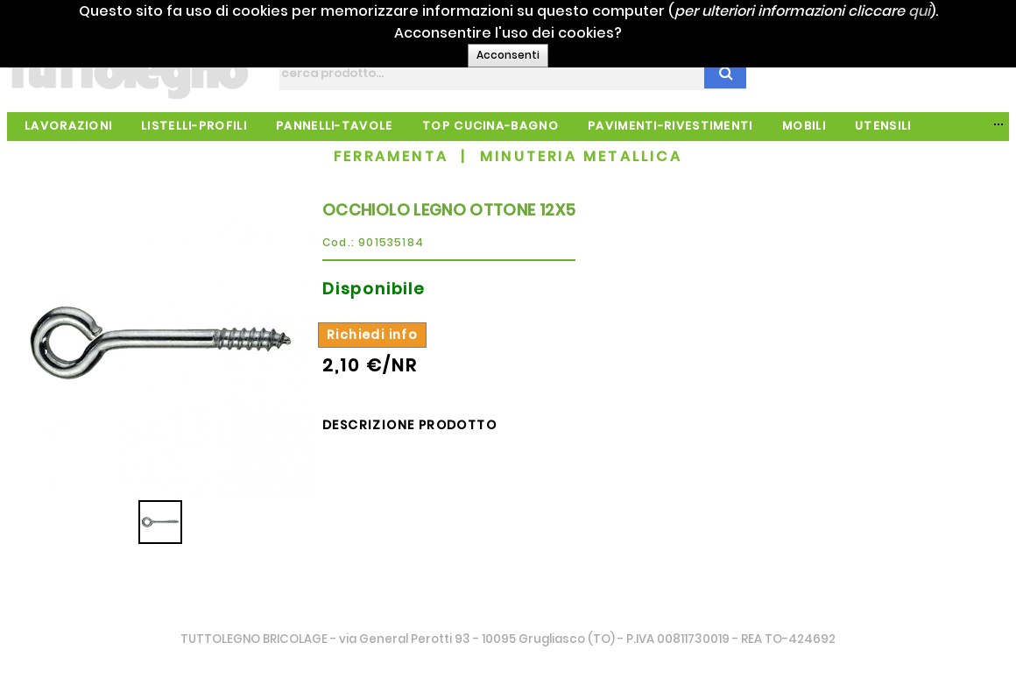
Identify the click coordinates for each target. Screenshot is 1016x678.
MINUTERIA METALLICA (581, 156)
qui (942, 11)
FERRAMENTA (391, 156)
